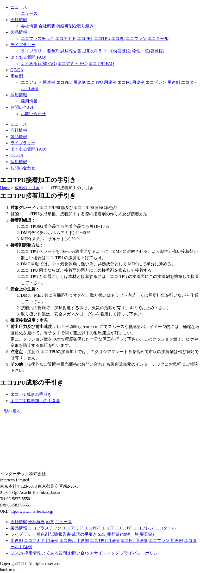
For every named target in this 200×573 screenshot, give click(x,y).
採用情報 (18, 95)
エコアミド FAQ (73, 63)
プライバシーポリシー (141, 553)
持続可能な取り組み (75, 26)
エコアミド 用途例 (38, 82)
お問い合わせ (22, 107)
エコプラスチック (37, 38)
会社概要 (47, 26)
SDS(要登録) (119, 51)
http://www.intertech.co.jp (31, 511)
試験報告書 (70, 51)
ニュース (18, 7)
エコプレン (136, 38)
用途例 (16, 76)
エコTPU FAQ (101, 63)
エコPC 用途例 (131, 82)
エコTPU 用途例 (101, 82)
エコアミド (65, 38)
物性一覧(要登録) (148, 51)
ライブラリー (22, 45)
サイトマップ (106, 553)
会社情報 (18, 19)
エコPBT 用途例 (71, 82)
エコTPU (102, 38)
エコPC (118, 38)
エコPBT (85, 38)
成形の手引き (94, 51)
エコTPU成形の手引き (31, 394)
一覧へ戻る (10, 411)
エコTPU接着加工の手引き (35, 400)
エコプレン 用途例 (163, 82)
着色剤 (53, 51)
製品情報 (18, 32)
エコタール (158, 38)
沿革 (50, 522)
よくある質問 (54, 553)
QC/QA (16, 70)
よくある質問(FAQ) (28, 57)
